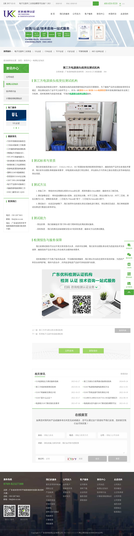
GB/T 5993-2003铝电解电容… (15, 180)
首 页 (53, 14)
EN (123, 4)
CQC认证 (71, 51)
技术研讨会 (11, 91)
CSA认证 (48, 51)
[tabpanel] (16, 120)
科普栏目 (112, 14)
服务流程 (83, 496)
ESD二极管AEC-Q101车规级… (15, 192)
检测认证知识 (38, 60)
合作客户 (66, 484)
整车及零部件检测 (53, 484)
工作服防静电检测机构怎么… (16, 149)
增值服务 (49, 524)
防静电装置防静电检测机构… (16, 169)
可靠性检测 (83, 51)
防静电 (48, 508)
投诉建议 (117, 488)
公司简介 (117, 484)
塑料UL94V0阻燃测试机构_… (15, 173)
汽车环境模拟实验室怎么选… (16, 141)
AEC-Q (49, 496)
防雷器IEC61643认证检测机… (16, 176)
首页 (20, 60)
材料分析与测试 (52, 512)
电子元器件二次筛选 (23, 51)
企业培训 (83, 492)
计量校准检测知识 (14, 98)
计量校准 (49, 520)
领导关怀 (117, 504)
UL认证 (38, 51)
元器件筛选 (50, 500)
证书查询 (83, 484)
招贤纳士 (117, 508)
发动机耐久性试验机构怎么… (16, 161)
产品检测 (49, 492)
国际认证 (49, 488)
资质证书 (66, 492)
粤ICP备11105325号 (71, 533)
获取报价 (83, 500)
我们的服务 (64, 14)
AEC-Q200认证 (98, 51)
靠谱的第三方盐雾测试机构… (16, 165)
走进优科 (124, 14)
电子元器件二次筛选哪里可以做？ (34, 3)
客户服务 (89, 14)
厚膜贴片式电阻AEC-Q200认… (15, 153)
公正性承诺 (118, 492)
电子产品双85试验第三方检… (16, 184)
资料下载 (83, 488)
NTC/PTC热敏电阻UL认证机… (15, 157)
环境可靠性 (50, 504)
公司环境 (117, 496)
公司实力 (76, 14)
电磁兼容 (49, 516)
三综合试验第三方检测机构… (16, 145)
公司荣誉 (117, 500)
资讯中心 (100, 14)
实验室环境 (67, 488)
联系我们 (117, 512)
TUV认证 (59, 51)
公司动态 (10, 77)
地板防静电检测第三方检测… (16, 188)
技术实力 (66, 496)
